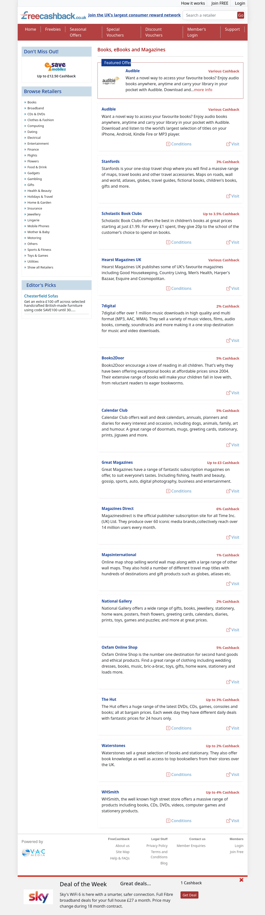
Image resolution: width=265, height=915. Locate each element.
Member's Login (196, 32)
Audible (133, 70)
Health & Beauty (40, 190)
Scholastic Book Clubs (122, 213)
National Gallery (117, 601)
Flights (32, 155)
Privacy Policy (156, 845)
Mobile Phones (38, 226)
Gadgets (34, 173)
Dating (32, 131)
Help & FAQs (120, 858)
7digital (109, 305)
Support (232, 29)
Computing (36, 126)
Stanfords (111, 161)
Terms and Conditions (159, 854)
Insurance (35, 208)
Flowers (33, 161)
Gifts (31, 185)
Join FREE (219, 3)
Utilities (33, 261)
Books (32, 102)
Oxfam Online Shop (120, 647)
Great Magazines (117, 462)
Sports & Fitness (39, 249)
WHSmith (110, 791)
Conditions (178, 144)
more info (203, 89)
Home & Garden (39, 202)
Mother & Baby (39, 232)
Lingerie (34, 220)
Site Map (122, 851)
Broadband (36, 108)
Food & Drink (37, 167)
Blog (163, 863)
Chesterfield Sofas (41, 296)
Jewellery (34, 214)
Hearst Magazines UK (121, 259)
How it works (193, 3)
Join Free (236, 851)
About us (122, 845)
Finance (33, 149)
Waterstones (113, 745)
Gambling (35, 179)
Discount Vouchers (154, 32)
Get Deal (189, 895)
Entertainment (38, 143)
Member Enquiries (191, 845)
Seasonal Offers (78, 32)
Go (240, 15)
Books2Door (113, 357)
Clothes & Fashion (41, 120)
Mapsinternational (119, 554)
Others (33, 243)
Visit (232, 144)
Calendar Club (115, 410)
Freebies (53, 29)
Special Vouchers (115, 32)
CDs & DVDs (36, 114)
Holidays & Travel (40, 196)
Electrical (34, 137)
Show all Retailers (40, 267)
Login (240, 3)
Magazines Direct (118, 508)
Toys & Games (38, 255)
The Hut (109, 699)
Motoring (34, 238)
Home (30, 29)
